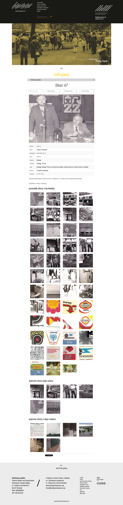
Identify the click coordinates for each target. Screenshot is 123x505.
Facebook (100, 479)
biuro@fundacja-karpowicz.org (55, 488)
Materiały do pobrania (84, 486)
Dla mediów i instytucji (85, 488)
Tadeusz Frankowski (42, 150)
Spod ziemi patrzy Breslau (85, 481)
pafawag (39, 167)
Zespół (81, 479)
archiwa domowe (78, 167)
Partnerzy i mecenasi (42, 7)
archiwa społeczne (68, 167)
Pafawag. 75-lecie (41, 163)
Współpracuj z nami (84, 484)
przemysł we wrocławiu (57, 167)
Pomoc (38, 11)
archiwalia (85, 167)
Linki (81, 490)
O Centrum (40, 2)
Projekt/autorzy (41, 6)
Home (61, 68)
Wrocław (39, 160)
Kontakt (81, 477)
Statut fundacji (41, 4)
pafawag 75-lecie (46, 167)
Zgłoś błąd (82, 491)
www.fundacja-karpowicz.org (55, 485)
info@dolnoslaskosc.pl (100, 17)
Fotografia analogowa (42, 170)
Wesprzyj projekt (42, 9)
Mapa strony (82, 493)
